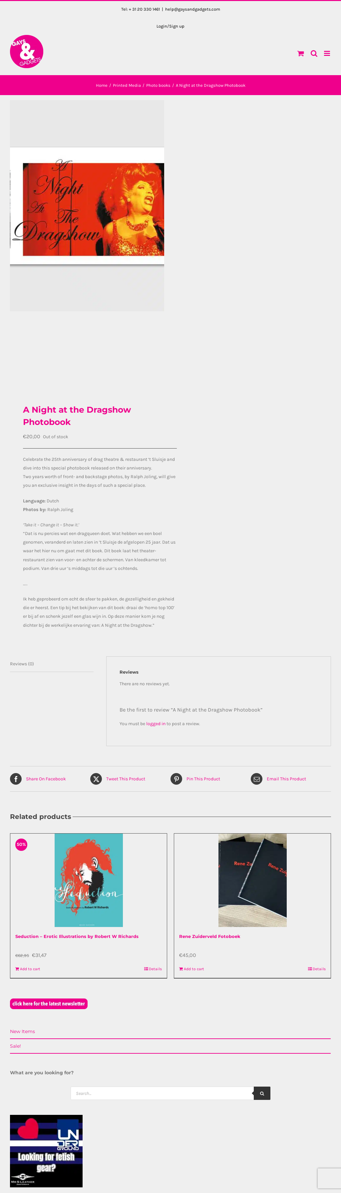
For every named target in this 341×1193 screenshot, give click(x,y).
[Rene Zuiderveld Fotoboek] (252, 880)
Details (155, 968)
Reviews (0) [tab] (22, 663)
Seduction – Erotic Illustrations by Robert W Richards (77, 936)
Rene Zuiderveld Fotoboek (209, 936)
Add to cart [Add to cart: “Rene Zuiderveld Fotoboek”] (194, 968)
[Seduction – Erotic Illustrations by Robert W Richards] (88, 880)
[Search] (262, 1093)
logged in (156, 723)
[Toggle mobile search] (314, 53)
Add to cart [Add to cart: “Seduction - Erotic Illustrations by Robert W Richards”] (30, 968)
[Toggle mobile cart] (300, 53)
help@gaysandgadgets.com (192, 9)
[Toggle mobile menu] (327, 53)
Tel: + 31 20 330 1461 (140, 9)
